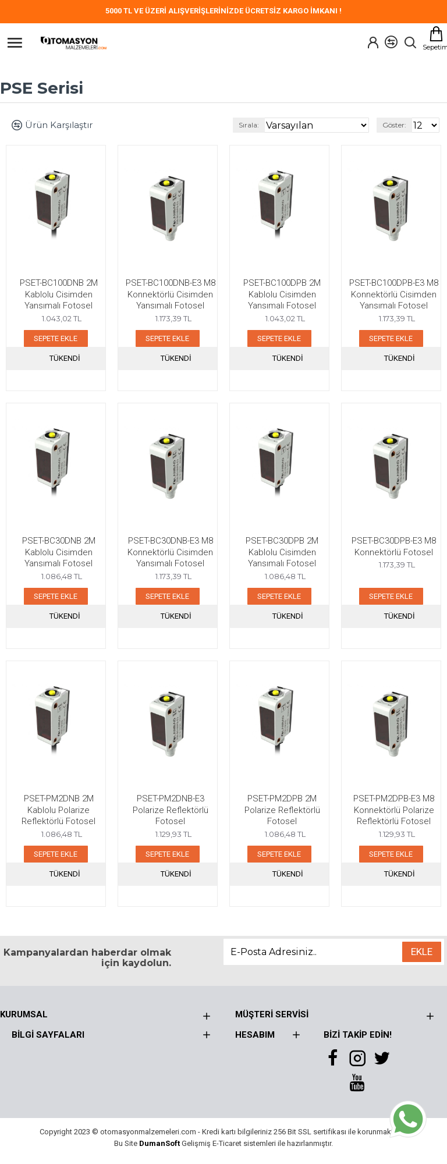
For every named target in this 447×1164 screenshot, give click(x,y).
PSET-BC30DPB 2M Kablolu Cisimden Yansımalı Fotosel (282, 552)
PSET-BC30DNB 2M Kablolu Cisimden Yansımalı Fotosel (58, 552)
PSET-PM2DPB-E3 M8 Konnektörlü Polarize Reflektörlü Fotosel (393, 809)
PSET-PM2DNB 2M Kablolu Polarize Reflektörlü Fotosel (58, 809)
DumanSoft (159, 1143)
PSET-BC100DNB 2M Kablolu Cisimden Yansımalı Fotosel (59, 294)
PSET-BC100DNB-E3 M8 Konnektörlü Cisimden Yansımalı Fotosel (170, 294)
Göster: (394, 124)
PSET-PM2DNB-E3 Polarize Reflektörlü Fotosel (170, 809)
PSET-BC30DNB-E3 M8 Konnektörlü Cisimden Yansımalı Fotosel (170, 552)
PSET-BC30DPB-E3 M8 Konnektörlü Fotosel (394, 546)
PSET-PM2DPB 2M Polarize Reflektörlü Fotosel (282, 809)
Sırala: (249, 124)
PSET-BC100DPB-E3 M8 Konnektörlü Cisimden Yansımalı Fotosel (393, 294)
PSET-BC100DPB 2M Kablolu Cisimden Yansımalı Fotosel (282, 294)
